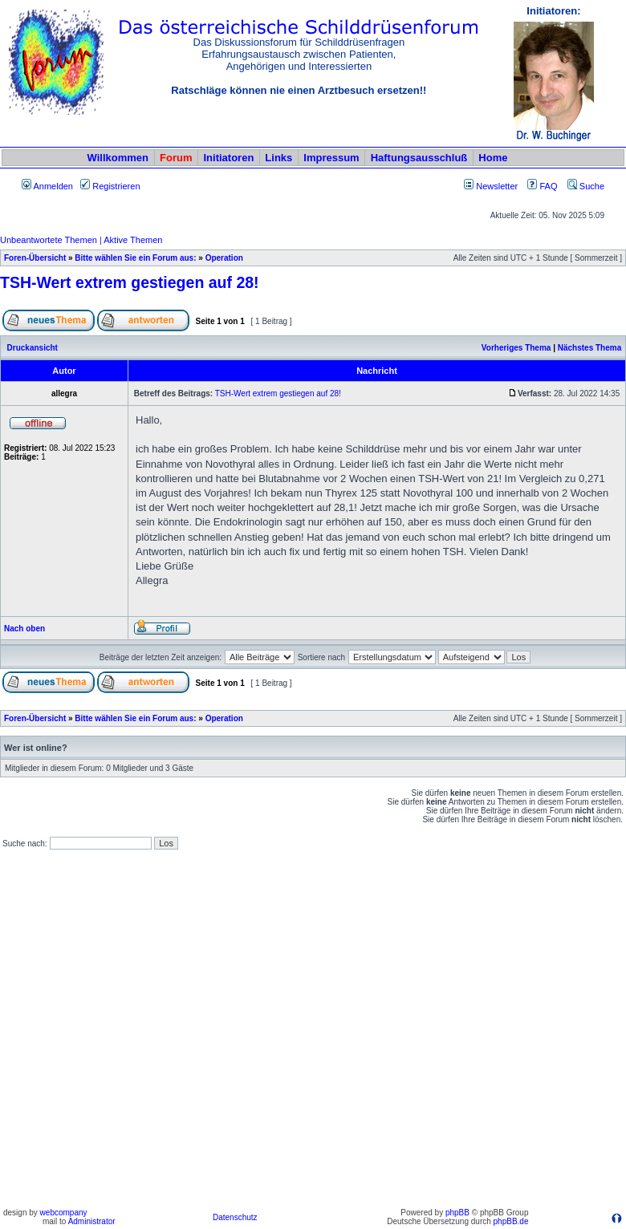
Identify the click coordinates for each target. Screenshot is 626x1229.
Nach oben (24, 628)
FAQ (542, 186)
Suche (585, 186)
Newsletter (497, 186)
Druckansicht (32, 347)
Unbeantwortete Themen (48, 240)
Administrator (92, 1221)
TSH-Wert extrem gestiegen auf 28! (129, 282)
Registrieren (110, 186)
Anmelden (47, 186)
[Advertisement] (174, 1029)
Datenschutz (235, 1217)
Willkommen (117, 158)
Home (492, 158)
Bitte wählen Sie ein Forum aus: (135, 258)
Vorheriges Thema (516, 347)
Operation (224, 258)
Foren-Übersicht (35, 258)
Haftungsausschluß (419, 158)
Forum (176, 158)
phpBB (457, 1212)
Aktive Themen (133, 240)
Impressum (331, 158)
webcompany (63, 1212)
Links (278, 158)
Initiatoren (228, 158)
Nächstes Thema (589, 347)
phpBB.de (511, 1221)
